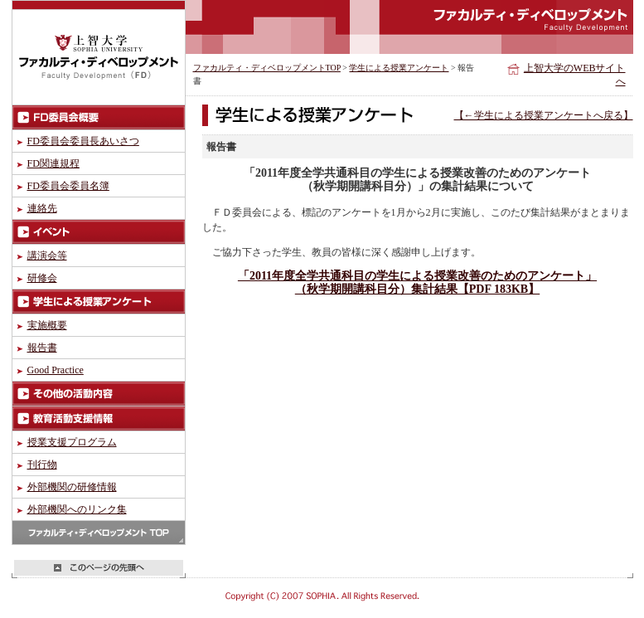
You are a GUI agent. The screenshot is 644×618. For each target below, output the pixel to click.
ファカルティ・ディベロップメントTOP (267, 67)
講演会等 (47, 255)
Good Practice (55, 370)
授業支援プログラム (72, 442)
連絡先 (42, 208)
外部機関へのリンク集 (77, 509)
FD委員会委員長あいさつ (83, 141)
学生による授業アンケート (398, 67)
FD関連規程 (53, 163)
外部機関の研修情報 (72, 487)
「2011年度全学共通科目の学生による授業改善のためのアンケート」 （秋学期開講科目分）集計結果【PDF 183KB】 (417, 282)
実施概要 (47, 325)
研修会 (42, 278)
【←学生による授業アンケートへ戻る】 (543, 115)
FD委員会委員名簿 (68, 186)
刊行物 (42, 464)
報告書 (42, 347)
